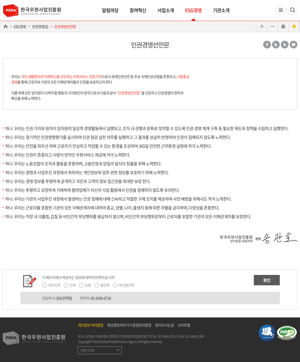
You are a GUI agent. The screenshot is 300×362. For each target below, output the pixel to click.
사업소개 (165, 10)
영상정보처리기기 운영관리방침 (129, 325)
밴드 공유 (285, 44)
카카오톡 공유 (293, 44)
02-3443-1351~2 (168, 336)
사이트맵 (184, 325)
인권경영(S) (40, 26)
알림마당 (110, 10)
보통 (88, 285)
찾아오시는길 (164, 325)
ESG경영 (193, 10)
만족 (72, 285)
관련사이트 (88, 350)
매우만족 (54, 285)
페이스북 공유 (267, 44)
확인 (266, 280)
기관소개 (221, 10)
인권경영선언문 (65, 26)
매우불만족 (126, 285)
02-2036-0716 (101, 298)
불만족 (104, 285)
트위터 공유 (276, 44)
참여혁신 (138, 10)
